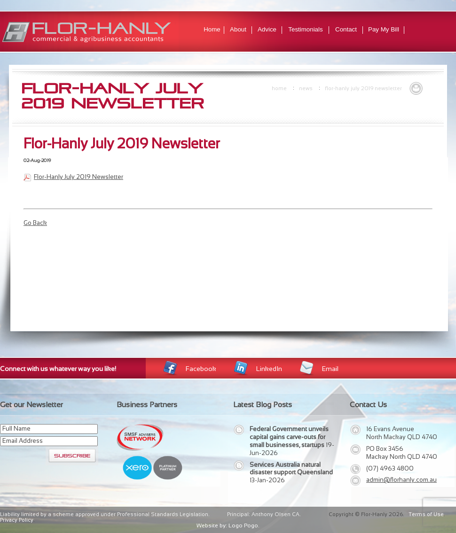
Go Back (35, 222)
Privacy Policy (16, 520)
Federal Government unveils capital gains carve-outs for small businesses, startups (289, 436)
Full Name (16, 428)
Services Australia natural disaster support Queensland (291, 468)
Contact (346, 29)
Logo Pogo (243, 525)
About (238, 29)
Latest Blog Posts (262, 405)
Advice (267, 29)
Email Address (22, 441)
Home (212, 29)
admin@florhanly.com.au (401, 479)
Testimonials (305, 29)
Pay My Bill (383, 29)
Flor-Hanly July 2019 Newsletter (363, 88)
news (306, 88)
